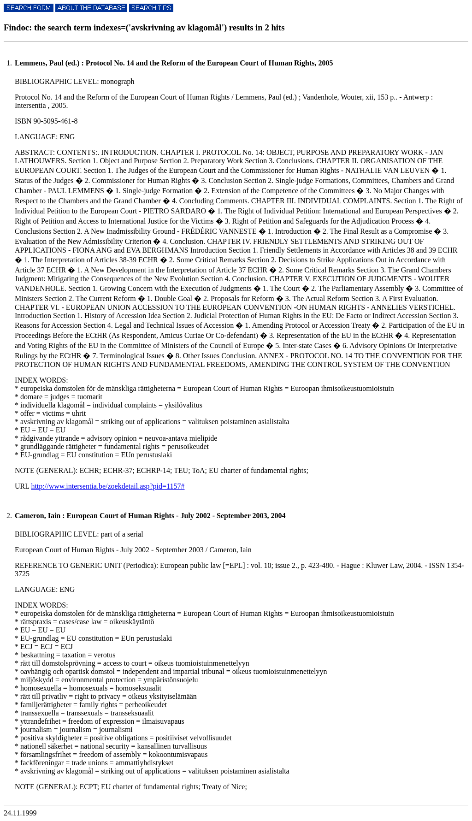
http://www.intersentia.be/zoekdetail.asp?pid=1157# (107, 486)
